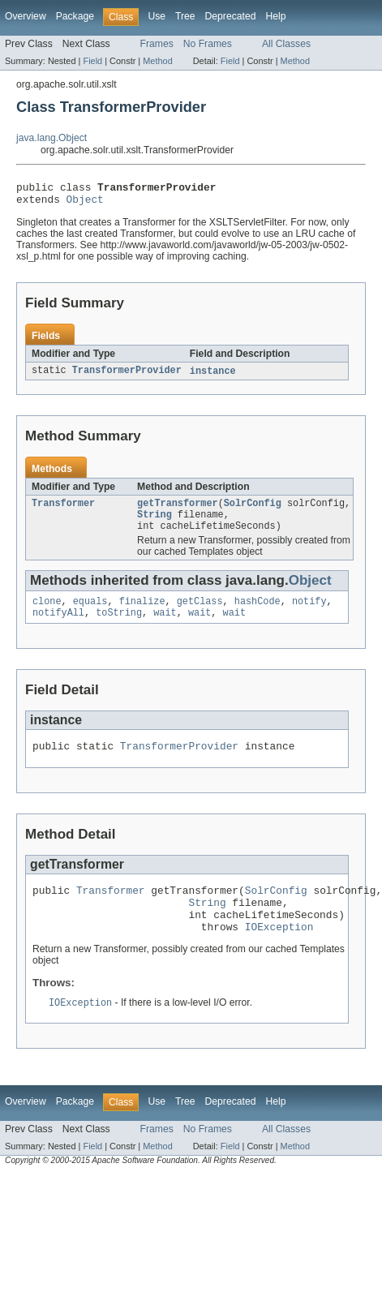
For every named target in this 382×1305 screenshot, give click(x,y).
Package (75, 16)
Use (156, 16)
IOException (279, 952)
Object (85, 203)
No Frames (207, 43)
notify (309, 613)
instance (213, 376)
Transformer (63, 510)
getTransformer (177, 510)
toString (119, 626)
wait (164, 626)
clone (47, 613)
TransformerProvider (127, 376)
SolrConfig (252, 510)
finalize (142, 613)
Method (157, 61)
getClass (200, 613)
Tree (185, 16)
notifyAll (58, 626)
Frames (157, 43)
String (154, 523)
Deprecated (230, 16)
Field (92, 61)
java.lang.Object (51, 138)
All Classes (286, 43)
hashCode (257, 613)
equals (90, 613)
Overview (25, 16)
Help (275, 16)
